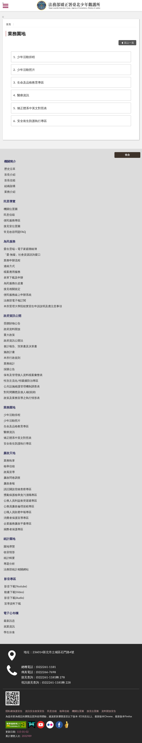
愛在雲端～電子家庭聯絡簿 (20, 248)
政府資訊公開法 (13, 340)
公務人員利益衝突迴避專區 (20, 500)
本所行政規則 (12, 357)
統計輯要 (9, 557)
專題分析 (9, 563)
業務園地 (17, 33)
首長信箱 (9, 180)
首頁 (8, 24)
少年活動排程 (24, 57)
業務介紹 (9, 191)
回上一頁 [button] (129, 42)
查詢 (136, 5)
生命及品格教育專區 (28, 82)
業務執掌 (9, 460)
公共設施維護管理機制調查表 (22, 386)
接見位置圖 (93, 711)
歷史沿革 (9, 168)
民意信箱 (9, 214)
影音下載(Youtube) (15, 586)
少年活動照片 (24, 69)
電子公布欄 (11, 613)
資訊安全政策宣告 (34, 711)
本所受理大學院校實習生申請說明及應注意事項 (33, 306)
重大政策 (9, 334)
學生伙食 (9, 632)
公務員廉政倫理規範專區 (19, 506)
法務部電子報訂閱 (15, 300)
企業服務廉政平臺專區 (17, 523)
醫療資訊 (21, 95)
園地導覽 (9, 546)
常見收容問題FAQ (15, 231)
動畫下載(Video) (14, 592)
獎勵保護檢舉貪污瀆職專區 (20, 494)
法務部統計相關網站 (16, 569)
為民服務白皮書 (13, 283)
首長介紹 (9, 174)
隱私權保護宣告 (14, 711)
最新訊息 (9, 620)
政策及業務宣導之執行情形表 (22, 397)
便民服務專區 (12, 220)
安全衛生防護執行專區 (30, 121)
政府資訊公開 (12, 315)
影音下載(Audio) (14, 597)
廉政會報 (9, 483)
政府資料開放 (12, 329)
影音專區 (10, 579)
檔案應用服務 (12, 271)
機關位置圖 (11, 209)
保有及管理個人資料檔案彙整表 (23, 374)
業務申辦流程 (12, 260)
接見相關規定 (12, 289)
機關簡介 (10, 161)
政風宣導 (9, 472)
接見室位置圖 (12, 226)
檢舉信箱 (9, 466)
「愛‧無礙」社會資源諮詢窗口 (22, 254)
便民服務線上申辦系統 (17, 294)
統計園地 (9, 538)
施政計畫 (9, 352)
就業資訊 (9, 626)
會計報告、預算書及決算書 (20, 346)
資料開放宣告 (109, 711)
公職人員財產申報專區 (17, 512)
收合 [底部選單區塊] (127, 154)
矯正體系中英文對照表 (30, 108)
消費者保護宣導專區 (16, 517)
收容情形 (9, 552)
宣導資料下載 (12, 603)
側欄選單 (5, 6)
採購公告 (9, 369)
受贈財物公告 (12, 323)
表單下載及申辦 (13, 277)
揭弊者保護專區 (13, 529)
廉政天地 (9, 453)
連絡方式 (9, 266)
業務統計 (9, 363)
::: (3, 2)
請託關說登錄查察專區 (17, 489)
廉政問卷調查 (12, 477)
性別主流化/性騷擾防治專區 (21, 380)
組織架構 (9, 186)
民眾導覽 (9, 201)
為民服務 (9, 241)
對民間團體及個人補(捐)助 (20, 392)
